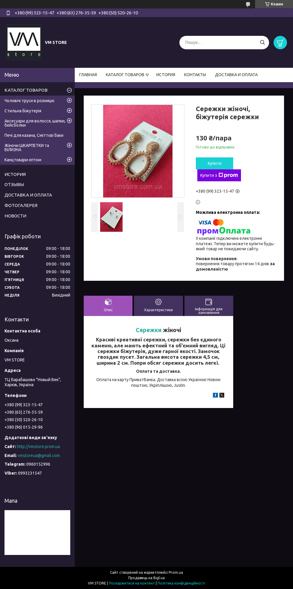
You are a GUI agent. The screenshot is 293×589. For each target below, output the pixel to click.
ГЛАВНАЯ (88, 74)
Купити (215, 163)
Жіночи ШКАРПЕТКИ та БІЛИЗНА (26, 147)
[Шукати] (262, 42)
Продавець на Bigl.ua (146, 578)
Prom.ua (176, 572)
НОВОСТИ (15, 215)
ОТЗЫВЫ (14, 184)
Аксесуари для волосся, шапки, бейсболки (34, 123)
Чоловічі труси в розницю (29, 100)
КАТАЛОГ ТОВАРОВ (125, 74)
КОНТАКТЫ (195, 74)
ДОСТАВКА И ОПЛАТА (236, 74)
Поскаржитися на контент (132, 583)
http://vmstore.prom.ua (38, 446)
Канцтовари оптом (22, 159)
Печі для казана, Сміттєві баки (33, 135)
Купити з (219, 175)
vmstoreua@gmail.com (39, 455)
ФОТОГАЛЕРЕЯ (20, 205)
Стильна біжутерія (22, 110)
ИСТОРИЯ (165, 74)
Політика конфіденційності (181, 583)
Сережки (148, 330)
